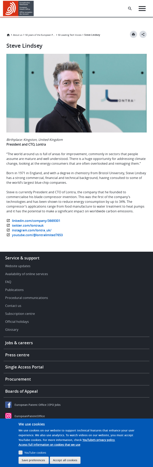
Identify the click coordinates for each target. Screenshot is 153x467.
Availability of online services (26, 274)
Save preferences (33, 460)
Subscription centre (20, 313)
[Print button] (133, 34)
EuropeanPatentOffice (30, 416)
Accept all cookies (65, 460)
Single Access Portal (24, 367)
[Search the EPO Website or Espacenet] (129, 8)
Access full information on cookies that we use (49, 445)
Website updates (17, 266)
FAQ (8, 282)
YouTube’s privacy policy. (98, 440)
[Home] (18, 8)
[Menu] (142, 8)
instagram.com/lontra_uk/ (31, 230)
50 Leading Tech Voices (69, 34)
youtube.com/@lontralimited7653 (37, 235)
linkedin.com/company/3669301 (36, 221)
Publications (14, 290)
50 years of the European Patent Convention (40, 34)
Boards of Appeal (21, 391)
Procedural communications (26, 298)
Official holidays (17, 321)
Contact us (13, 306)
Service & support (22, 258)
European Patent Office (30, 405)
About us (17, 34)
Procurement (18, 379)
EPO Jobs (54, 405)
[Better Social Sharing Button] (143, 34)
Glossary (11, 329)
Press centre (17, 355)
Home (8, 35)
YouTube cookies (35, 452)
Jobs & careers (19, 342)
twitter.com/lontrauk (28, 225)
